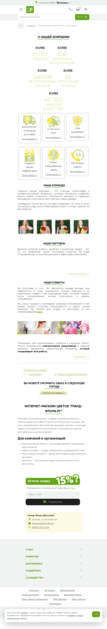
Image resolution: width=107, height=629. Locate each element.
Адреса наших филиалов (70, 385)
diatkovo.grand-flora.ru (65, 626)
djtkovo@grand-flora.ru (43, 535)
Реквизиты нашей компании (35, 383)
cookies (24, 613)
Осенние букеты (30, 606)
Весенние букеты (73, 606)
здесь (39, 323)
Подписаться (52, 512)
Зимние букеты (67, 601)
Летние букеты (51, 606)
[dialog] (70, 10)
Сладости (34, 601)
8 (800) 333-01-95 (40, 539)
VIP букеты (49, 601)
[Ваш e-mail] (53, 506)
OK (96, 614)
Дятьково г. (64, 3)
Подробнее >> (29, 139)
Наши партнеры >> (78, 285)
